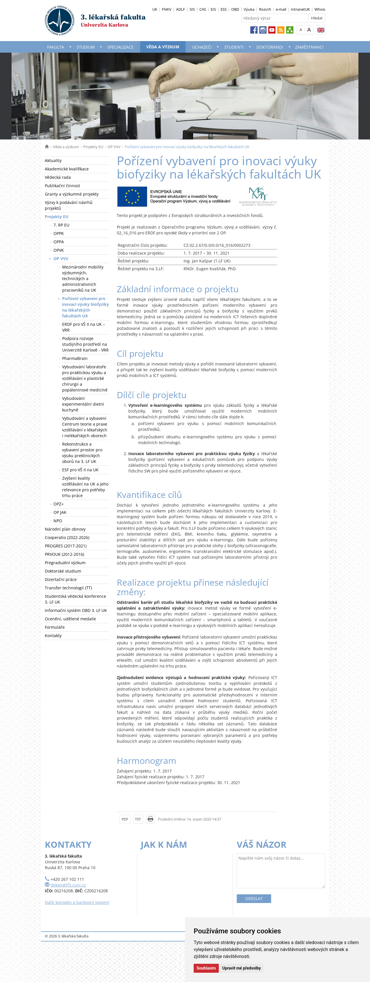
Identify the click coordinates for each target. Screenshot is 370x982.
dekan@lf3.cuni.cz (68, 885)
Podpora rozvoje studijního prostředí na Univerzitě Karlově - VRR (85, 344)
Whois (319, 9)
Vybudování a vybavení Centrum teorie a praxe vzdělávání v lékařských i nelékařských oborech (84, 426)
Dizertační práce (61, 579)
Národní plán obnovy (65, 529)
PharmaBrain (75, 358)
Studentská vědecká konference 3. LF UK (75, 599)
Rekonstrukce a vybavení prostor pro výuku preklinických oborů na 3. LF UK (82, 452)
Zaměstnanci (309, 47)
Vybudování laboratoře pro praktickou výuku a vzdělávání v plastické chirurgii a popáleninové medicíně (85, 378)
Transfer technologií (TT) (68, 588)
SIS (192, 9)
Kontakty (53, 635)
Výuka (249, 9)
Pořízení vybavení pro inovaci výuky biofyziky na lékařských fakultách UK (85, 307)
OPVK (58, 250)
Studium (86, 47)
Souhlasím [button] (206, 968)
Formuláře (55, 627)
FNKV (166, 9)
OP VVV (114, 146)
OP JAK (59, 512)
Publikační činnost (62, 185)
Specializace (120, 47)
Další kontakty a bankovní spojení (77, 902)
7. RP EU (61, 225)
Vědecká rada (58, 177)
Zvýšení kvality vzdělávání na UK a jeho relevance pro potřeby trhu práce (85, 486)
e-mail (281, 9)
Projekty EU (93, 146)
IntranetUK (300, 9)
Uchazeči (202, 47)
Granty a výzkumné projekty (72, 194)
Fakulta (55, 47)
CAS (202, 9)
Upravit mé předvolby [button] (241, 968)
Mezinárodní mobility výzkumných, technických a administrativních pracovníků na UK (82, 278)
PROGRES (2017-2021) (65, 546)
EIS (213, 9)
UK (154, 9)
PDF (125, 819)
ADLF (180, 9)
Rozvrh (265, 9)
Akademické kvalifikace (67, 169)
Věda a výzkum (162, 46)
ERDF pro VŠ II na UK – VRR (83, 327)
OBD (235, 9)
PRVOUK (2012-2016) (64, 554)
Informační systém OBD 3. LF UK (76, 610)
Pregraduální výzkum (65, 562)
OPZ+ (58, 504)
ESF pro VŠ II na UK (80, 469)
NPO (57, 520)
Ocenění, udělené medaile (70, 618)
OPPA (58, 241)
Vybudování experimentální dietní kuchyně (83, 404)
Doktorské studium (63, 571)
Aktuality (53, 160)
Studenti (234, 47)
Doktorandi (269, 47)
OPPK (58, 233)
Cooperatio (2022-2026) (67, 537)
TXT (138, 819)
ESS (224, 9)
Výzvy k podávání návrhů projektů (68, 205)
